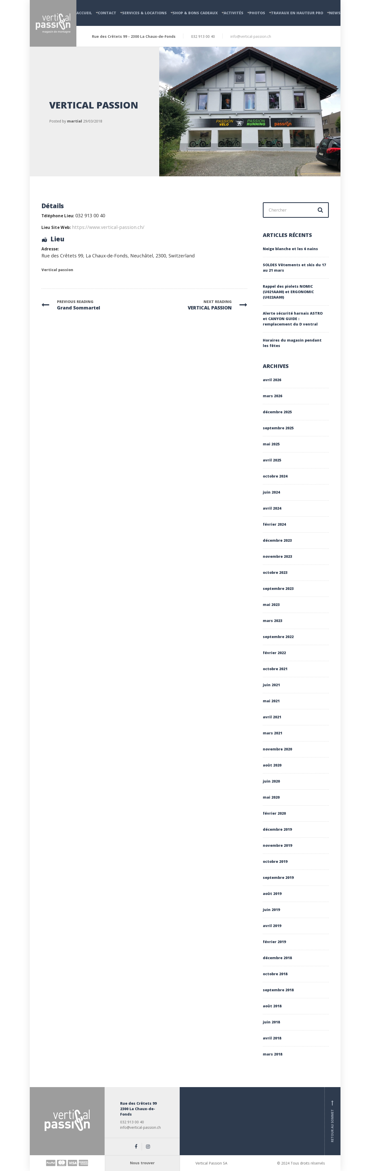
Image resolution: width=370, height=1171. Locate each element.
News (334, 12)
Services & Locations (144, 12)
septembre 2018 (278, 989)
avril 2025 (272, 460)
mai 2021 (271, 700)
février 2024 (274, 524)
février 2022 (274, 652)
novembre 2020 (277, 749)
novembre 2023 (277, 556)
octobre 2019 (275, 861)
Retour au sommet (332, 1121)
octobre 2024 (275, 476)
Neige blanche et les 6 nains (290, 248)
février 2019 (274, 941)
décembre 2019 (277, 829)
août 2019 (272, 893)
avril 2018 (272, 1038)
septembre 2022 (278, 636)
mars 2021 (272, 733)
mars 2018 (272, 1054)
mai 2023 (271, 604)
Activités (233, 12)
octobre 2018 (275, 973)
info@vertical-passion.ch (250, 36)
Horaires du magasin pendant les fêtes (292, 343)
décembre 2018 (277, 957)
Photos (257, 12)
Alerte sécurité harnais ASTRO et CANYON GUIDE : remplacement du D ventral (293, 319)
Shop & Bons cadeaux (195, 12)
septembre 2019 (278, 877)
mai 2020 (271, 797)
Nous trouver (142, 1162)
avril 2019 (272, 925)
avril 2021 (272, 716)
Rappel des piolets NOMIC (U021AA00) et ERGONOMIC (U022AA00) (288, 292)
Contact (107, 12)
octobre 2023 (275, 572)
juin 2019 (271, 909)
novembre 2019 (277, 845)
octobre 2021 (275, 668)
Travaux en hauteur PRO (297, 12)
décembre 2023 (277, 540)
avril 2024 (272, 508)
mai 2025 (271, 444)
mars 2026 (272, 395)
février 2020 (274, 813)
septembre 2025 (278, 427)
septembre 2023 (278, 588)
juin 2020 (271, 781)
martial (74, 121)
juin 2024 (271, 492)
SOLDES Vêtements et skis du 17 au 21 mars (294, 267)
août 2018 (272, 1005)
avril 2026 (272, 379)
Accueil (84, 12)
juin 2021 (271, 684)
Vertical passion (57, 269)
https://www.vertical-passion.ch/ (108, 227)
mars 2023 (272, 620)
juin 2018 (271, 1022)
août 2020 (272, 765)
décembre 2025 (277, 411)
